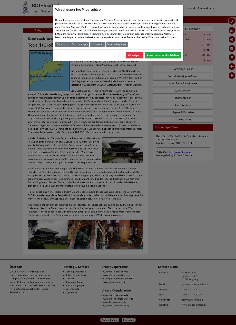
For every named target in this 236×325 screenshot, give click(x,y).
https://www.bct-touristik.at (111, 37)
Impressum (97, 44)
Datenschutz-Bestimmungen (72, 44)
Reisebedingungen (117, 44)
